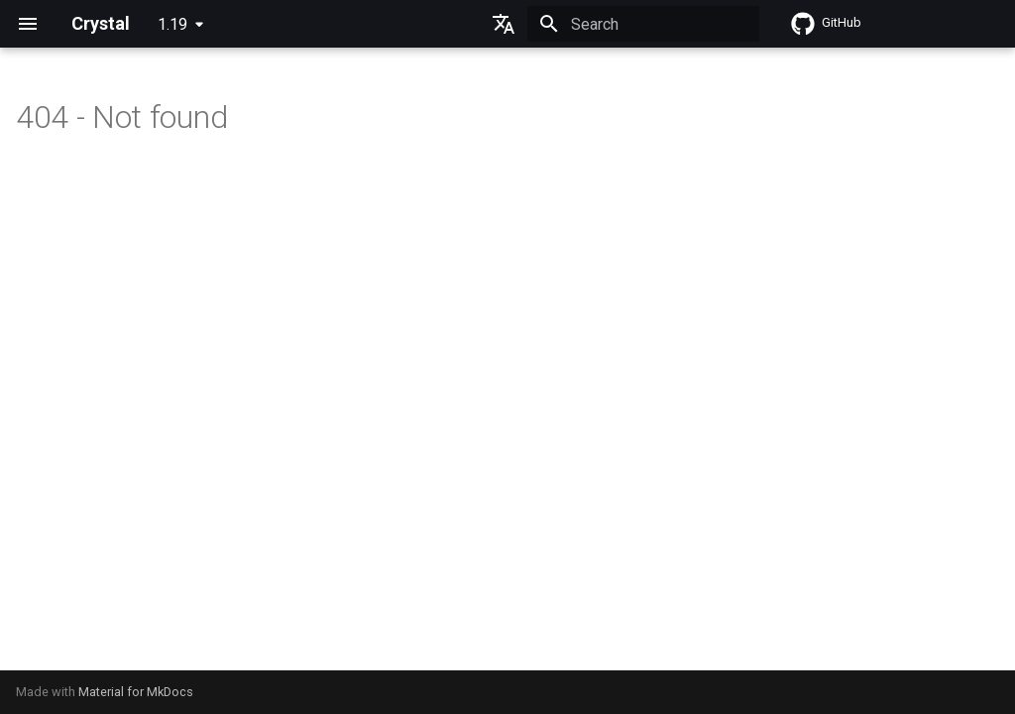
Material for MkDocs (135, 691)
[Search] (643, 24)
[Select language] (503, 24)
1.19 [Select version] (172, 24)
